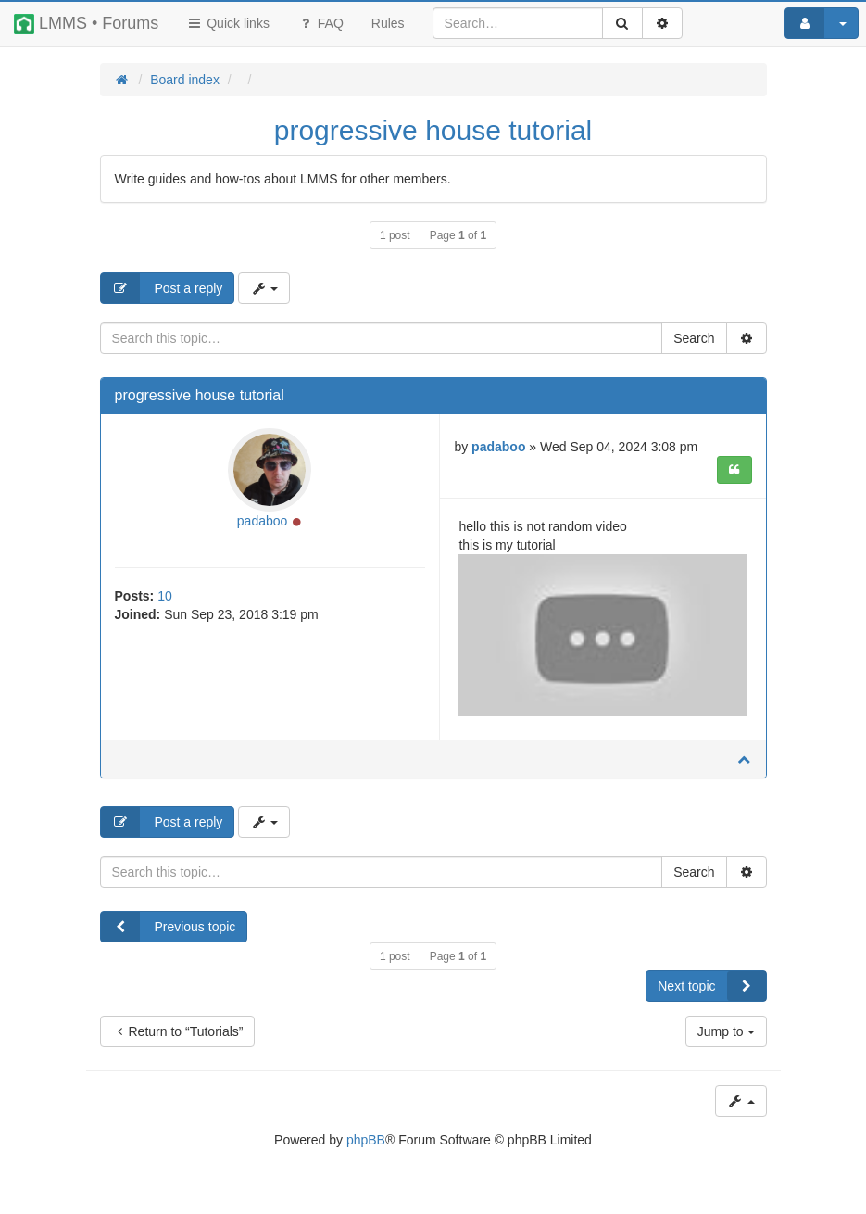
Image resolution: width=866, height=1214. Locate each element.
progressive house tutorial (433, 130)
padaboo (262, 520)
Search (693, 338)
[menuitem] (388, 23)
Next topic (711, 986)
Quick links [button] (228, 23)
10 (164, 595)
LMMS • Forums (86, 24)
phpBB (365, 1139)
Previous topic (168, 927)
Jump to (726, 1031)
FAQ (320, 23)
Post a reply (162, 288)
